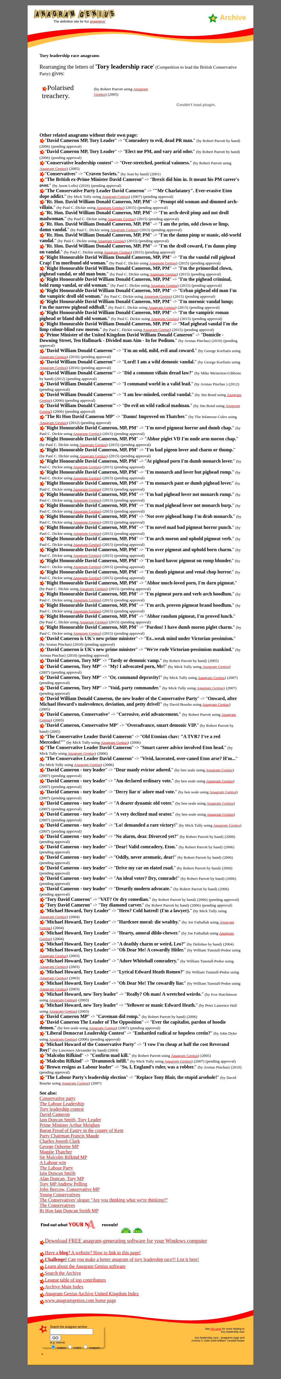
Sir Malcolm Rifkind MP (63, 1157)
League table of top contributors (73, 1279)
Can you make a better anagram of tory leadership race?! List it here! (119, 1259)
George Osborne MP (59, 1146)
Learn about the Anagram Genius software (82, 1266)
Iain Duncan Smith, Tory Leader (70, 1119)
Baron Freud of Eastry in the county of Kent (82, 1130)
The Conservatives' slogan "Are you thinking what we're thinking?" (104, 1200)
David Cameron (55, 1114)
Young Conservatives (60, 1194)
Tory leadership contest (62, 1109)
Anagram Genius (53, 168)
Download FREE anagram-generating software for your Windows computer (123, 1241)
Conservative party (57, 1098)
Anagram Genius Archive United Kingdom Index (89, 1293)
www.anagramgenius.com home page (78, 1300)
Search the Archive (60, 1273)
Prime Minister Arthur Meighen (70, 1125)
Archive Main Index (61, 1286)
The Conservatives (57, 1205)
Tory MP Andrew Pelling (63, 1183)
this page (215, 1328)
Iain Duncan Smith (57, 1173)
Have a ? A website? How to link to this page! (90, 1252)
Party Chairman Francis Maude (69, 1135)
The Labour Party (56, 1167)
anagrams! (97, 21)
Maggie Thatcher (56, 1151)
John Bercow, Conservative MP (70, 1189)
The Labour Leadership (62, 1103)
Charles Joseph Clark (60, 1141)
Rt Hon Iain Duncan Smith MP (69, 1210)
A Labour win (53, 1162)
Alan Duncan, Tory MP (62, 1178)
